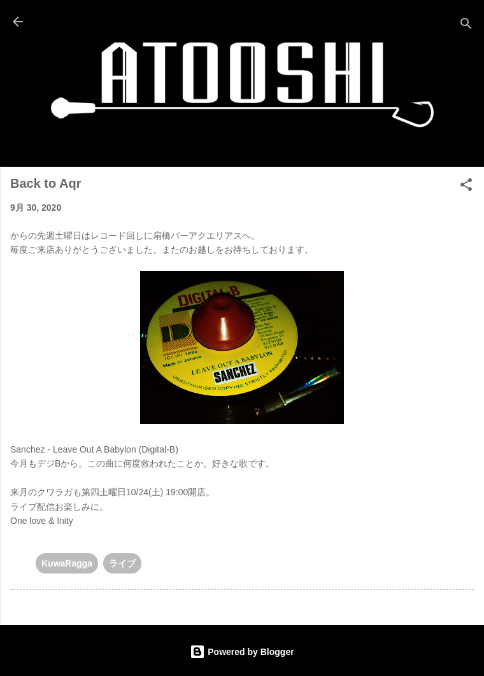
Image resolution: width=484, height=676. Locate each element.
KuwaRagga (66, 563)
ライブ (122, 563)
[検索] (466, 25)
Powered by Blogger (242, 652)
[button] (466, 187)
